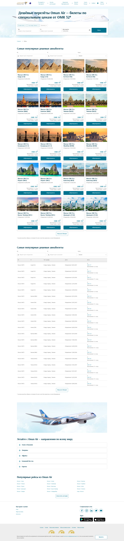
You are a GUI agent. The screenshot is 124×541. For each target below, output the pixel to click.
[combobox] (28, 31)
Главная (19, 41)
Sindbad (93, 3)
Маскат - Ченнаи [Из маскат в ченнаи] (21, 483)
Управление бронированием (68, 3)
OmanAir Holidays (76, 3)
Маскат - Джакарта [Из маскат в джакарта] (21, 489)
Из (19, 29)
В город (46, 527)
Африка (22, 455)
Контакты (18, 514)
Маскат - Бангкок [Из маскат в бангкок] (81, 481)
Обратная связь (19, 511)
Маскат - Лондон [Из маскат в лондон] (21, 491)
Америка (23, 450)
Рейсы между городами (54, 527)
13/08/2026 (65, 31)
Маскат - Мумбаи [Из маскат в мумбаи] (81, 483)
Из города (74, 527)
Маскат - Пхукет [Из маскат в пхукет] (20, 486)
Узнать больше (87, 3)
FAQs (17, 509)
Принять (101, 537)
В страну (41, 527)
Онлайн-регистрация (52, 3)
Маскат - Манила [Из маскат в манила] (81, 489)
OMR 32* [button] (64, 18)
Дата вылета (66, 29)
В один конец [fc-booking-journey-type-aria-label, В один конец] (21, 25)
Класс (79, 52)
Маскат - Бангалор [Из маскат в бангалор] (51, 486)
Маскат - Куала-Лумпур (52, 489)
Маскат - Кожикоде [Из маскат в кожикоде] (51, 483)
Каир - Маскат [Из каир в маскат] (80, 491)
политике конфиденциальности (71, 536)
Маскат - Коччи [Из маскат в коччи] (50, 481)
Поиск (99, 30)
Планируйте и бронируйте (43, 3)
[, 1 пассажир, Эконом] (32, 25)
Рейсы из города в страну (65, 527)
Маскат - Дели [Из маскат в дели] (80, 486)
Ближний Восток (25, 461)
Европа (22, 466)
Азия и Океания (25, 445)
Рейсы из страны (80, 527)
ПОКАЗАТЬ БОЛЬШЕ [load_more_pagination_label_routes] (62, 496)
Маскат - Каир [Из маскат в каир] (20, 481)
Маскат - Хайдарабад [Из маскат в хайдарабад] (52, 491)
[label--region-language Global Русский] (102, 3)
